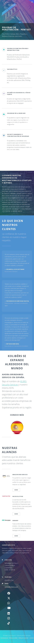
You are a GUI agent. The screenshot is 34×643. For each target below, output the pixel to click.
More (16, 490)
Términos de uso (4, 637)
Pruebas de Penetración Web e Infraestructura (17, 49)
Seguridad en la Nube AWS (16, 113)
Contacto (32, 637)
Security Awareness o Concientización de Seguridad (18, 135)
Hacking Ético (12, 69)
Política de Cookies (13, 637)
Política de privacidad (23, 637)
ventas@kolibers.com (11, 587)
